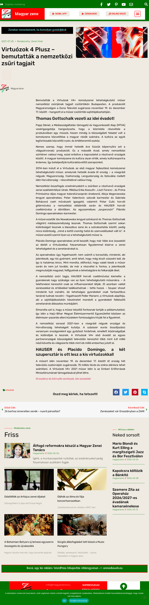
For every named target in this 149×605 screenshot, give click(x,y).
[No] (144, 597)
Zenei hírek (37, 41)
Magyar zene (26, 13)
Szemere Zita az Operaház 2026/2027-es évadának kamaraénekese (125, 498)
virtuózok (10, 390)
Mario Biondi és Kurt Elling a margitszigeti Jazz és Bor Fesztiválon (128, 450)
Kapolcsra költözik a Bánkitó (127, 473)
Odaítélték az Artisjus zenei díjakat (24, 496)
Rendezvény (23, 41)
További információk (78, 601)
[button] (146, 4)
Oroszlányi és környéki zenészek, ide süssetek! (63, 378)
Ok (64, 601)
